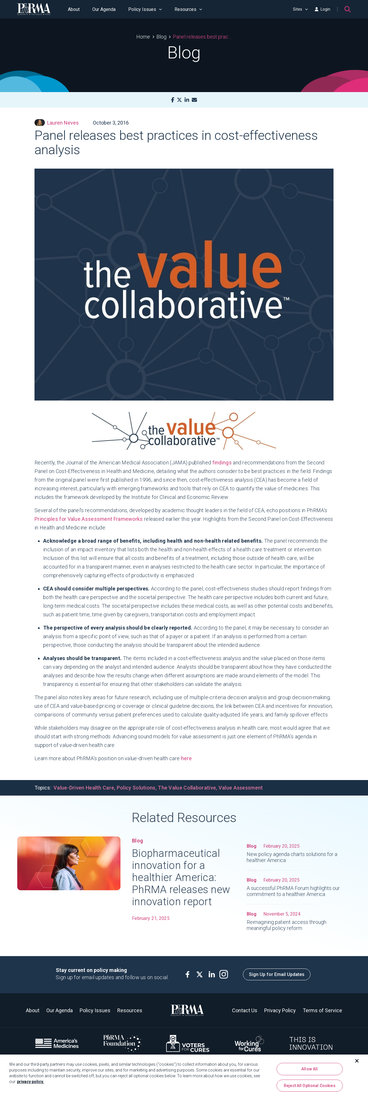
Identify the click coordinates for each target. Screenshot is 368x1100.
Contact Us (244, 1010)
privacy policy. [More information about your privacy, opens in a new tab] (30, 1083)
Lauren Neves (56, 122)
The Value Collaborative (187, 788)
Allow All (309, 1070)
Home (143, 37)
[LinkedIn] (187, 100)
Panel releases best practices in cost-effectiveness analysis (202, 37)
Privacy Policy (280, 1010)
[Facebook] (172, 100)
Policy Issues (145, 9)
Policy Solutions (136, 788)
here (186, 758)
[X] (179, 100)
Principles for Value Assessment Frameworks (88, 519)
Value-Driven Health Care (83, 788)
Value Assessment (240, 788)
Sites (300, 9)
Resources (188, 9)
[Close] (357, 1062)
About (74, 9)
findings (222, 463)
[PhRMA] (34, 9)
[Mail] (194, 100)
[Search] (347, 9)
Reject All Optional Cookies (310, 1087)
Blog (161, 37)
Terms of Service (322, 1010)
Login (322, 9)
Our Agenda (104, 9)
